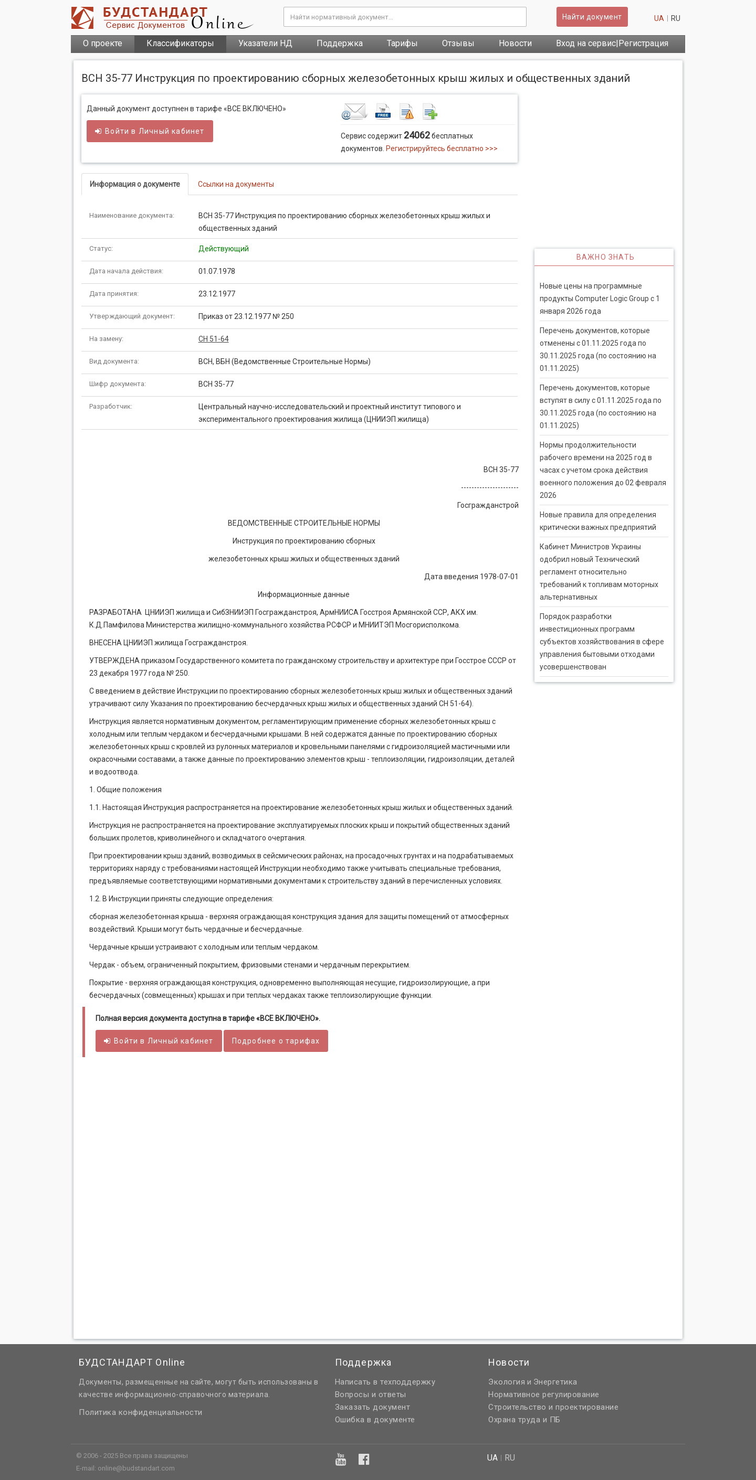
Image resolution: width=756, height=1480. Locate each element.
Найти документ (592, 17)
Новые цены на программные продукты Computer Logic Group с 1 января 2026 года (600, 298)
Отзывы (458, 43)
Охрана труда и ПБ (524, 1419)
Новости (515, 43)
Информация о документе (135, 184)
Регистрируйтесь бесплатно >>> (442, 148)
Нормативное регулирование (544, 1394)
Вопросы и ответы (370, 1394)
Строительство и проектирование (553, 1407)
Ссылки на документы (236, 184)
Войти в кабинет (150, 131)
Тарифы (402, 43)
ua (659, 18)
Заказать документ (373, 1407)
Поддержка (340, 43)
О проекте (102, 43)
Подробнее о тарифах (276, 1041)
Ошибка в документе (375, 1419)
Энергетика (555, 1382)
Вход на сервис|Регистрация (612, 43)
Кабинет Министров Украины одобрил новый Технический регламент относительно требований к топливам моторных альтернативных (599, 571)
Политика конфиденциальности (141, 1412)
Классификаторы (180, 43)
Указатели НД (265, 43)
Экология (506, 1382)
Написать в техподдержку (385, 1382)
